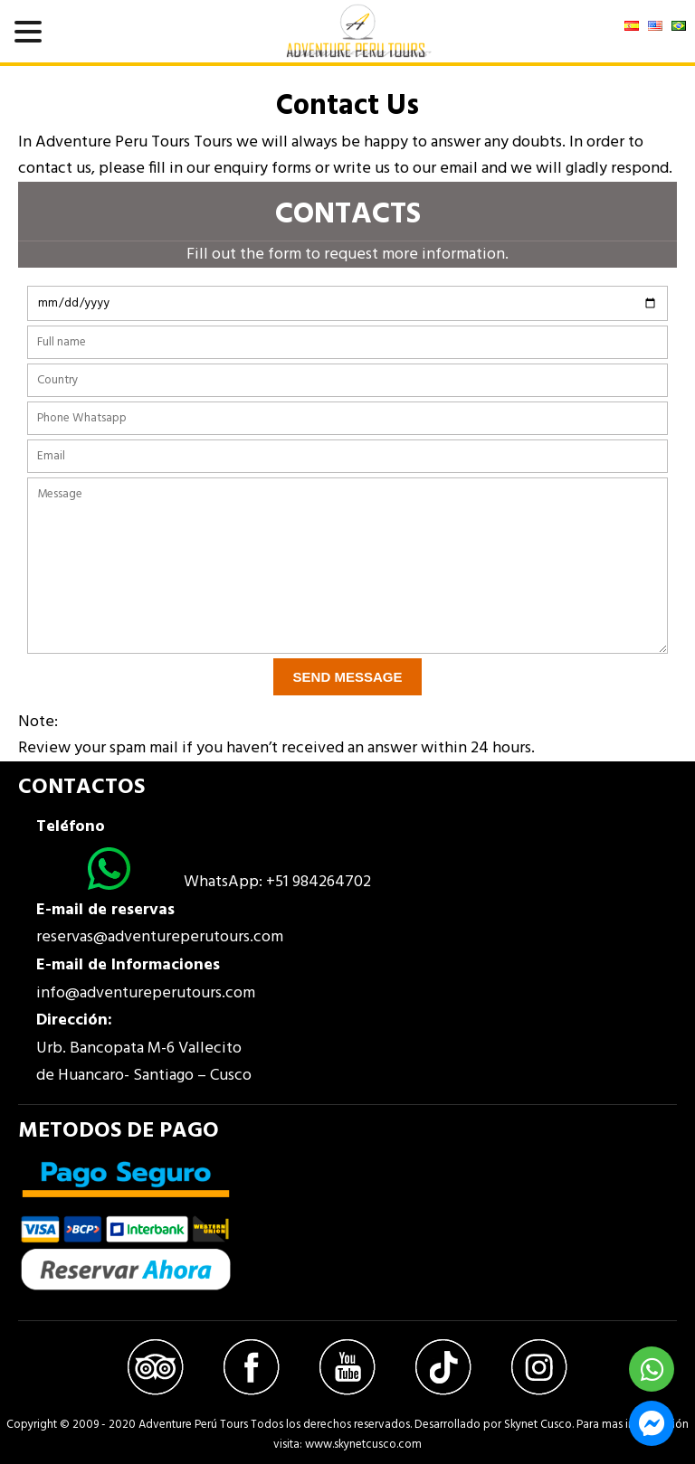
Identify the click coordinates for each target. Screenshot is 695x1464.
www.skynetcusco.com (363, 1444)
